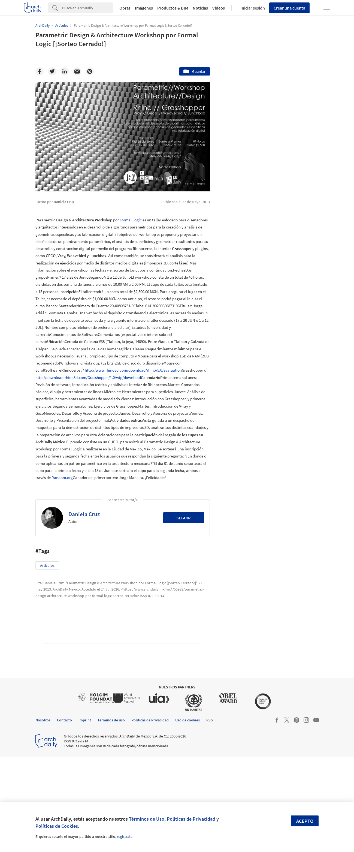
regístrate (124, 836)
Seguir (183, 517)
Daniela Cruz (84, 514)
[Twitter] (52, 71)
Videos (218, 8)
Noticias (200, 8)
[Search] (87, 7)
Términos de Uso (146, 819)
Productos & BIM (172, 8)
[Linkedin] (64, 71)
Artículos (47, 565)
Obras (125, 8)
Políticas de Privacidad (191, 819)
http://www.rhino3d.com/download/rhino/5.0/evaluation (133, 370)
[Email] (77, 71)
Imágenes (144, 8)
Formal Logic (131, 219)
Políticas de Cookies (56, 826)
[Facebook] (39, 71)
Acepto (304, 821)
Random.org (62, 477)
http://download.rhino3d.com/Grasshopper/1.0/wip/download (88, 377)
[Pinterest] (90, 71)
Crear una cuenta (289, 8)
